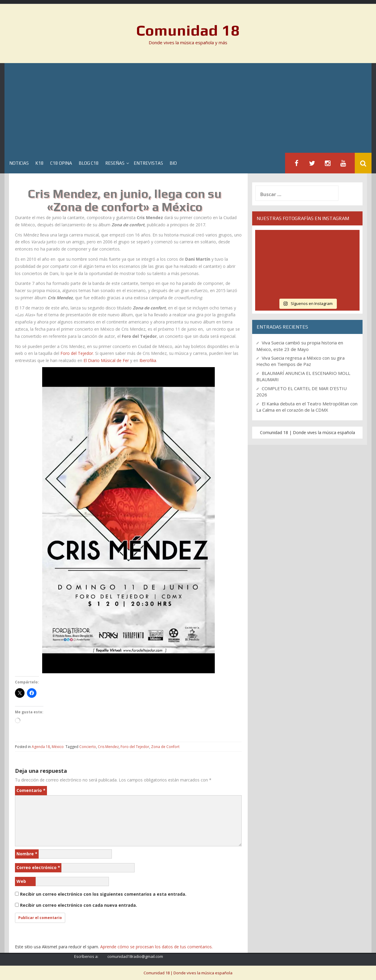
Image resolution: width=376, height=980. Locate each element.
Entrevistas (148, 163)
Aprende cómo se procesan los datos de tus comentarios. (156, 947)
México (58, 746)
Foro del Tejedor (76, 353)
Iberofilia (147, 360)
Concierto (87, 746)
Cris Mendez (108, 746)
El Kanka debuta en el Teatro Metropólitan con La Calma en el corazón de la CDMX (306, 407)
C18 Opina (61, 163)
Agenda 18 (41, 746)
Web (21, 881)
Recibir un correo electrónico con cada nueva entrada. (78, 905)
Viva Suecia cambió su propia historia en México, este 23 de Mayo (299, 346)
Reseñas (114, 163)
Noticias (19, 163)
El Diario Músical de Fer (106, 360)
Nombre (26, 854)
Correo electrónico (38, 867)
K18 (39, 163)
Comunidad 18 (188, 30)
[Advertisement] (188, 108)
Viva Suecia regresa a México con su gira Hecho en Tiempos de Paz (300, 361)
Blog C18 (89, 163)
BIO (173, 163)
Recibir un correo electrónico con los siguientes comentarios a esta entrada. (103, 894)
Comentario (30, 790)
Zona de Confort (165, 746)
